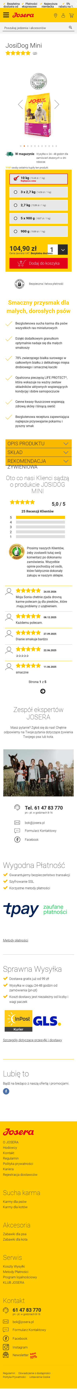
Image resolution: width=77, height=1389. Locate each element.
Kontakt (8, 1153)
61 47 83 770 (48, 808)
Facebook (31, 840)
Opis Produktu (26, 444)
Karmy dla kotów (15, 1207)
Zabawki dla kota (15, 1239)
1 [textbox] (52, 250)
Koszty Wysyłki (14, 1266)
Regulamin (11, 1158)
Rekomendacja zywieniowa (27, 461)
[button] (20, 104)
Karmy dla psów (15, 1202)
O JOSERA (11, 1142)
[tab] (39, 443)
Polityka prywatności (18, 1164)
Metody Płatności (15, 1272)
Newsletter (25, 1355)
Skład (15, 452)
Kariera (8, 1169)
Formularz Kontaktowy (40, 831)
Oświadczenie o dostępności (34, 1373)
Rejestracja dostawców (20, 1175)
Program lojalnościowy (20, 1277)
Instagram (20, 1347)
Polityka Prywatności (14, 1376)
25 (35, 53)
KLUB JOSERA (13, 1282)
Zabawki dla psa (14, 1234)
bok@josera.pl (35, 823)
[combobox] (38, 28)
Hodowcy (10, 1148)
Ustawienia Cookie (39, 1376)
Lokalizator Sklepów (55, 15)
